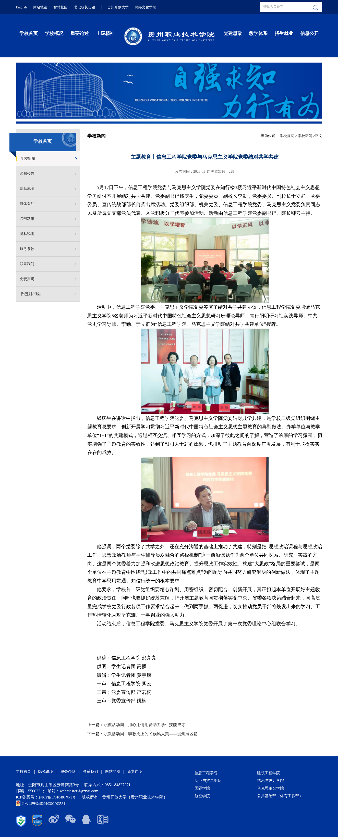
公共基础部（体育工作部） (280, 796)
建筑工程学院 (268, 773)
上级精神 (105, 33)
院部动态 (27, 219)
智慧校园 (60, 7)
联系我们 (27, 264)
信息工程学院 (206, 773)
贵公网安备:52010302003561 (40, 804)
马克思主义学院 (270, 788)
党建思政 (233, 33)
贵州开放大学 (118, 7)
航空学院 (202, 796)
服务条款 (27, 249)
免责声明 (27, 279)
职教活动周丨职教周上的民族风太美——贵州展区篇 (151, 734)
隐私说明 (27, 234)
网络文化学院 (145, 7)
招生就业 (284, 33)
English (21, 7)
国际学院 (202, 788)
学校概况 (54, 33)
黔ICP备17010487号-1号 (58, 797)
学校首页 (28, 33)
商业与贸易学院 (208, 781)
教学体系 (258, 33)
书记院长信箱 (30, 294)
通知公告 (27, 174)
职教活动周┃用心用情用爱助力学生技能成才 (144, 724)
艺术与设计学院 (270, 781)
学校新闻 (28, 158)
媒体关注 (27, 204)
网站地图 (40, 7)
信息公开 (309, 33)
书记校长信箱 (84, 7)
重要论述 (79, 33)
